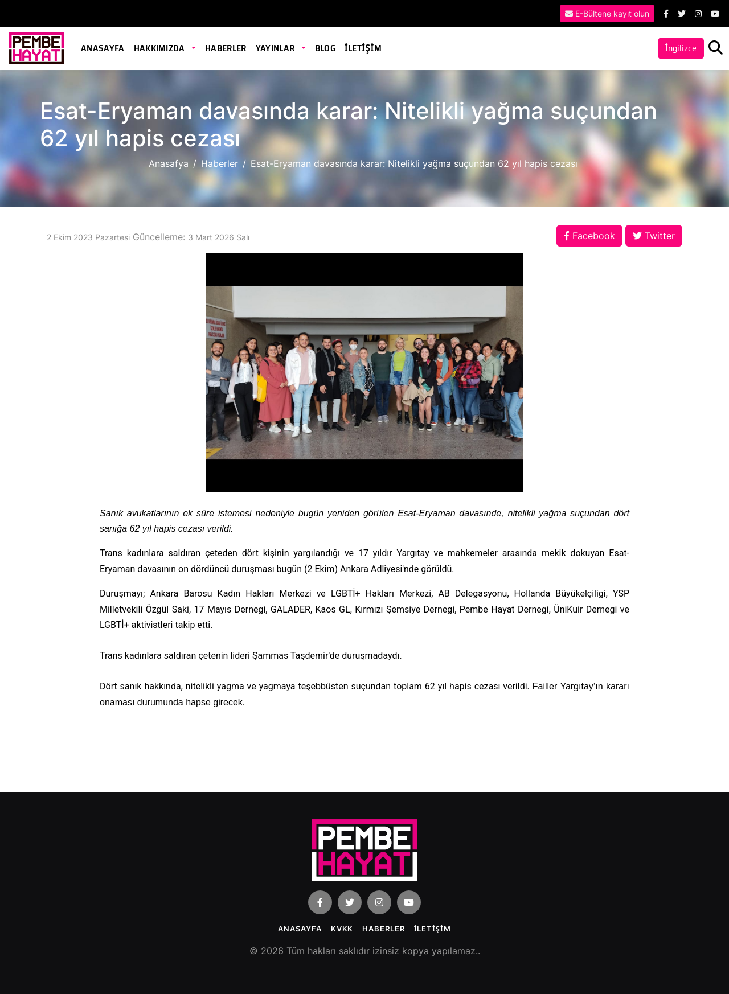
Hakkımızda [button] (160, 48)
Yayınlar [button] (276, 48)
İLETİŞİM (363, 48)
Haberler (226, 48)
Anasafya (169, 163)
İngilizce (681, 48)
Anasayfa (103, 48)
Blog (325, 48)
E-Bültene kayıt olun (607, 13)
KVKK (342, 928)
